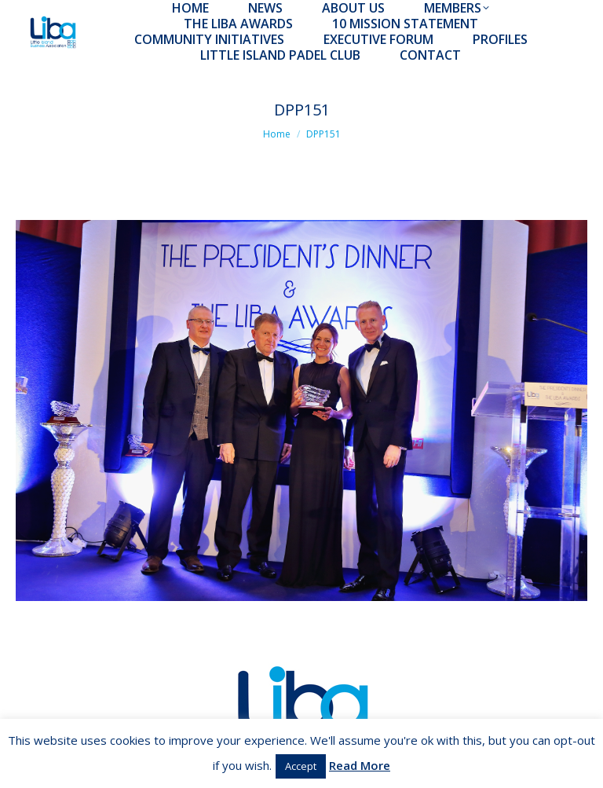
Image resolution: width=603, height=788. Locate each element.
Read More (359, 765)
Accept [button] (300, 766)
